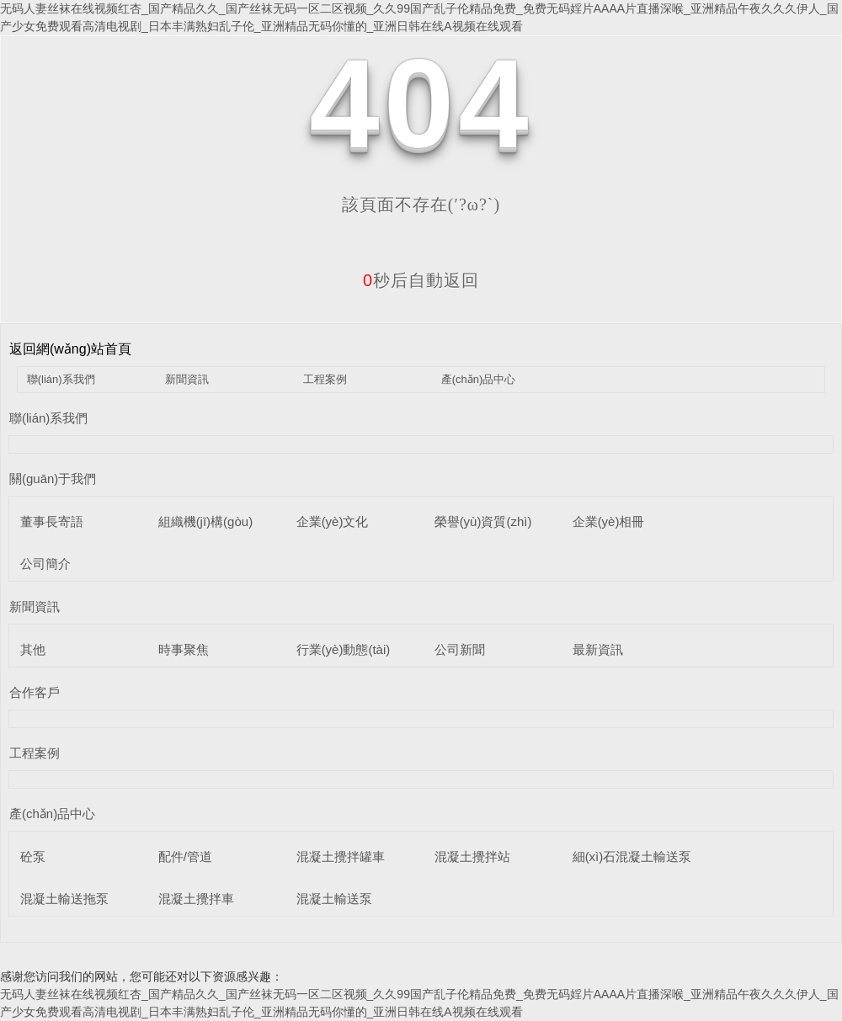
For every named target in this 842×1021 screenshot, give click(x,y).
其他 (32, 649)
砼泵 (32, 856)
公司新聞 (459, 649)
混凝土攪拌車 (196, 898)
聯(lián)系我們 (61, 379)
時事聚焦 (183, 649)
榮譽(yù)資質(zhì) (483, 521)
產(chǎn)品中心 (478, 379)
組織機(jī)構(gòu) (205, 521)
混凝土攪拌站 (472, 856)
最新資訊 (598, 649)
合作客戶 (34, 692)
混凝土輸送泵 (334, 898)
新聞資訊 (187, 379)
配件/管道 (185, 856)
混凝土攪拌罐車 (340, 856)
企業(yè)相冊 (609, 521)
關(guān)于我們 (52, 478)
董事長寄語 (51, 521)
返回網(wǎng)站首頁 (70, 349)
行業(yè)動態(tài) (343, 649)
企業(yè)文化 (332, 521)
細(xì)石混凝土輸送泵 (632, 856)
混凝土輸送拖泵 (64, 898)
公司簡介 (45, 563)
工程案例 (325, 379)
